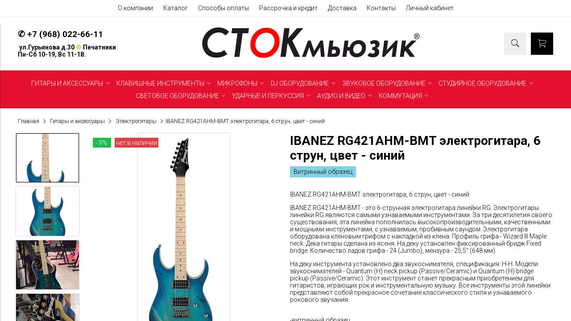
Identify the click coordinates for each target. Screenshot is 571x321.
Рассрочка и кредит (288, 8)
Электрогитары (136, 121)
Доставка (342, 8)
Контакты (381, 8)
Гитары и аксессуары (77, 121)
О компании (135, 8)
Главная (28, 121)
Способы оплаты (223, 8)
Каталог (175, 8)
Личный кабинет (430, 8)
